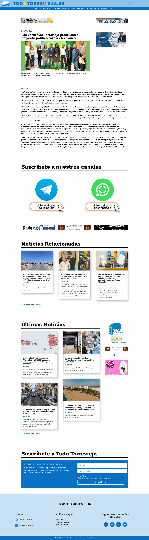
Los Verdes (26, 31)
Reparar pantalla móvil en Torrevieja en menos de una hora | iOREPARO (80, 360)
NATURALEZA (81, 8)
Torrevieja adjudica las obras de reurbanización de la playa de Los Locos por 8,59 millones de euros (80, 407)
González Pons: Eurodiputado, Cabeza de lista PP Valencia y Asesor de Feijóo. (74, 276)
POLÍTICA (46, 8)
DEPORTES (71, 8)
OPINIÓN (111, 8)
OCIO (64, 8)
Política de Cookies (62, 524)
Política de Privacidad (91, 478)
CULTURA (57, 8)
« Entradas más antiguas (31, 305)
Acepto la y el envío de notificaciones (95, 478)
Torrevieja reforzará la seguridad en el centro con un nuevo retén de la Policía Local (39, 411)
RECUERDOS (94, 8)
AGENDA (104, 8)
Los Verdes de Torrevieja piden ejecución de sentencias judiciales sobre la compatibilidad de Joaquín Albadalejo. (111, 278)
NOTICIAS (38, 8)
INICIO (130, 3)
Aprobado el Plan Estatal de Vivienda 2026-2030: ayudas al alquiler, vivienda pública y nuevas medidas (38, 361)
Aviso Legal (59, 520)
